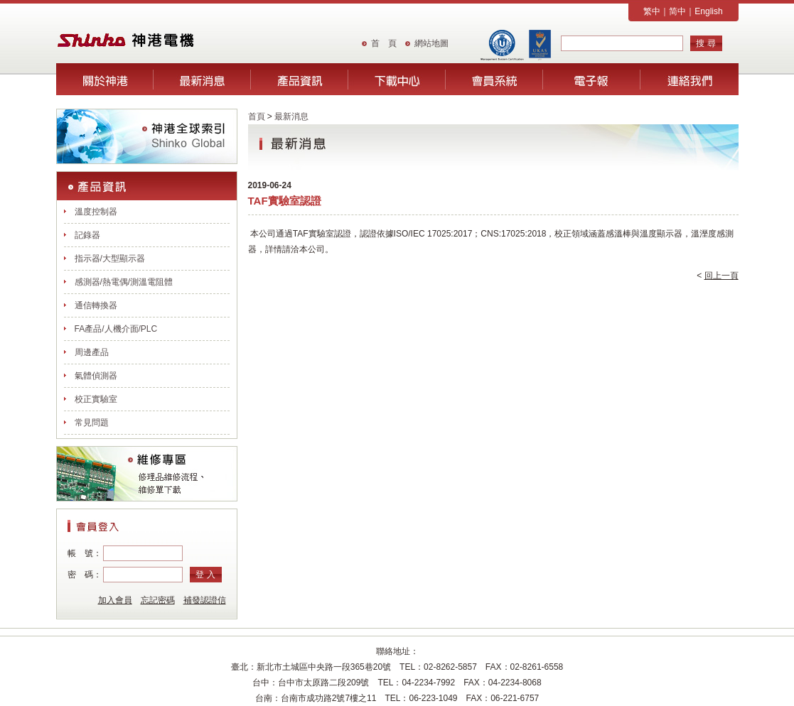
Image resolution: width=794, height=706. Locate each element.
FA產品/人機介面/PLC (116, 329)
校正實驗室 (96, 399)
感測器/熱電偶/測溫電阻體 (124, 282)
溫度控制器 (96, 212)
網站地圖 (431, 43)
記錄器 (87, 235)
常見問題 (92, 423)
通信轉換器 (96, 305)
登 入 (205, 575)
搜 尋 (705, 43)
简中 (677, 11)
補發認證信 (204, 600)
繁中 (651, 11)
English (708, 11)
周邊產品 (92, 352)
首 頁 (384, 43)
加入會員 (115, 600)
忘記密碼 (158, 600)
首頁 (256, 116)
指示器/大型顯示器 (110, 259)
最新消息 (291, 116)
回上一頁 (721, 276)
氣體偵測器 (96, 376)
